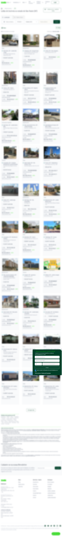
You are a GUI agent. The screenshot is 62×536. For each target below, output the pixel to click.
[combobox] (51, 364)
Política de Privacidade (46, 373)
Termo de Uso (38, 373)
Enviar (47, 367)
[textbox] (51, 364)
